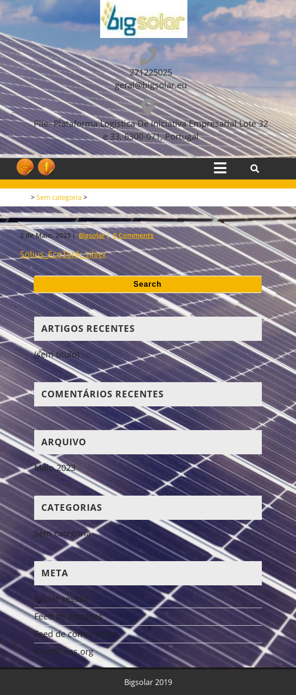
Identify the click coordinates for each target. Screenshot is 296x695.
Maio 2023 (54, 467)
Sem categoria (59, 197)
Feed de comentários (76, 633)
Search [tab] (147, 284)
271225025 (151, 72)
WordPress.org (63, 651)
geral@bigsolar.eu (151, 85)
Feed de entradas (68, 616)
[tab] (220, 168)
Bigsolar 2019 (148, 682)
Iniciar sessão (61, 598)
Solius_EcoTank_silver (63, 254)
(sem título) (56, 354)
